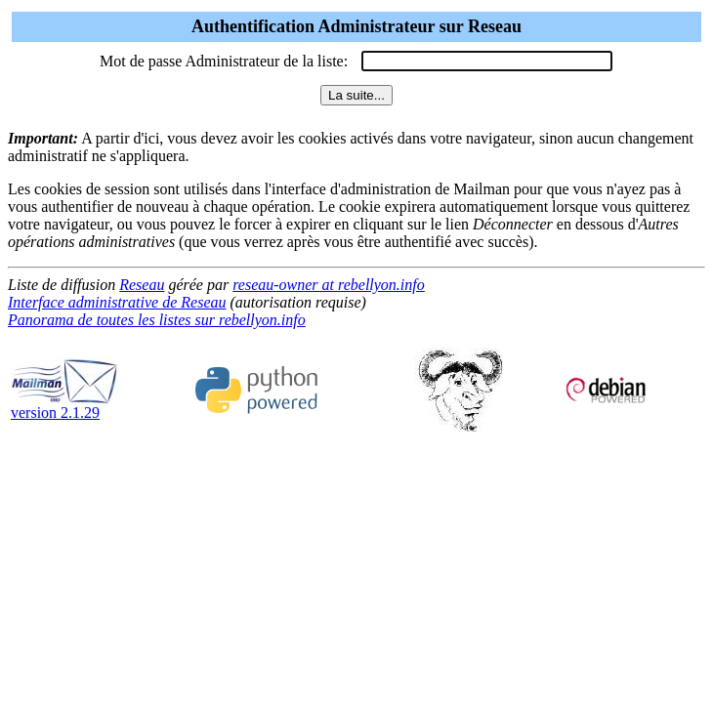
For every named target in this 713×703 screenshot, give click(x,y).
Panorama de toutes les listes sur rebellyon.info (157, 319)
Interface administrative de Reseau (117, 302)
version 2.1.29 (64, 406)
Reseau (141, 284)
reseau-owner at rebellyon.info (328, 284)
